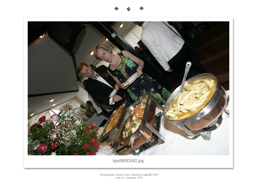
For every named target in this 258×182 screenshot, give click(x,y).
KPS (140, 177)
